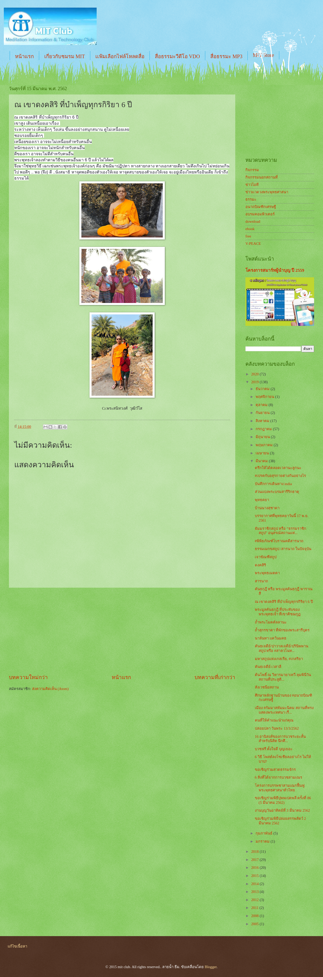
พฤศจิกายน (265, 397)
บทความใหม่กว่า (28, 677)
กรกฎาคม (264, 429)
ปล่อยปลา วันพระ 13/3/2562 (277, 728)
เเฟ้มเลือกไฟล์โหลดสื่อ (119, 56)
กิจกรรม (252, 170)
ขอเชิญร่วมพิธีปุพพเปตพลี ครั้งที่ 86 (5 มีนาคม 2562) (283, 800)
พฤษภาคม (265, 445)
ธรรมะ (250, 199)
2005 (255, 924)
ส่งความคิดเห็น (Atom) (50, 689)
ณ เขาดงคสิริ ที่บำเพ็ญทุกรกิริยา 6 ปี (284, 602)
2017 (255, 860)
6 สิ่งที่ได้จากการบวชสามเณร (278, 777)
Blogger (211, 967)
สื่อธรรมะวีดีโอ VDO (177, 56)
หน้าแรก (24, 56)
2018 (255, 852)
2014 (255, 884)
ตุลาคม (262, 405)
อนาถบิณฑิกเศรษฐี (260, 207)
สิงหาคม (263, 421)
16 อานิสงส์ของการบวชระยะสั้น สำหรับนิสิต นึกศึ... (280, 738)
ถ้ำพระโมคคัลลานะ (271, 622)
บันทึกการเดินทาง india (273, 484)
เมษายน (263, 453)
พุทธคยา (262, 500)
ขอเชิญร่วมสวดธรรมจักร (275, 769)
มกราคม (263, 841)
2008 (255, 916)
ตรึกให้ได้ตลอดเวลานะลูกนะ (278, 468)
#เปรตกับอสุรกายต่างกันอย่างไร (280, 476)
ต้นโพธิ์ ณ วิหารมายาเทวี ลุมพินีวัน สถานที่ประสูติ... (283, 677)
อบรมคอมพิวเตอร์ (260, 214)
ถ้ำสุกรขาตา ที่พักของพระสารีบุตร (282, 630)
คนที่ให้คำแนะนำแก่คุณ (274, 720)
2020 (255, 374)
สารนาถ (261, 581)
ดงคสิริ (260, 565)
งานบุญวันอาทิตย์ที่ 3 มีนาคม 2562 (282, 810)
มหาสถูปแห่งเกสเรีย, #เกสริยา (279, 659)
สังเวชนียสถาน (267, 687)
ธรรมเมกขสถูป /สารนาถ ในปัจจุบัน (283, 549)
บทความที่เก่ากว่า (215, 677)
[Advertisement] (122, 630)
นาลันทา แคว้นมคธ (271, 638)
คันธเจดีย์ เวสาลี (268, 667)
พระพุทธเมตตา (267, 573)
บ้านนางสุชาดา (267, 508)
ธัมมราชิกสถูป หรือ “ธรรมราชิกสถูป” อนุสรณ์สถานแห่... (280, 530)
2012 (255, 900)
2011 (255, 908)
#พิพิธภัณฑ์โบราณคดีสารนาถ (279, 541)
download (252, 221)
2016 (255, 868)
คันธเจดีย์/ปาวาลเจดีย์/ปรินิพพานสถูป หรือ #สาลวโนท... (281, 648)
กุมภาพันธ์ (264, 833)
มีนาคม (262, 461)
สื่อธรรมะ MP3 (226, 56)
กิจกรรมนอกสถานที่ (261, 177)
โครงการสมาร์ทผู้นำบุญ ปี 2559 (274, 270)
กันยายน (263, 413)
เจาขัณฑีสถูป (265, 557)
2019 (255, 382)
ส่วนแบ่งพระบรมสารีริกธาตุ (277, 492)
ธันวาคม (263, 389)
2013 (255, 892)
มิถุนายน (263, 437)
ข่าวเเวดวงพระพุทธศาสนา (266, 192)
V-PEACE (253, 244)
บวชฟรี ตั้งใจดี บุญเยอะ (273, 749)
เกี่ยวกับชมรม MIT (64, 56)
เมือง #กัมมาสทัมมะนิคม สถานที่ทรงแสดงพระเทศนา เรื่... (284, 710)
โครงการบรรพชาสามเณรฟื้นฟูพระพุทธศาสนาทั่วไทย (279, 787)
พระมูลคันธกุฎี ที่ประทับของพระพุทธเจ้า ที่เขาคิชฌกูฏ (278, 611)
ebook (250, 229)
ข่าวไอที (252, 185)
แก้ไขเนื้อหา (17, 946)
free (248, 236)
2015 (255, 876)
